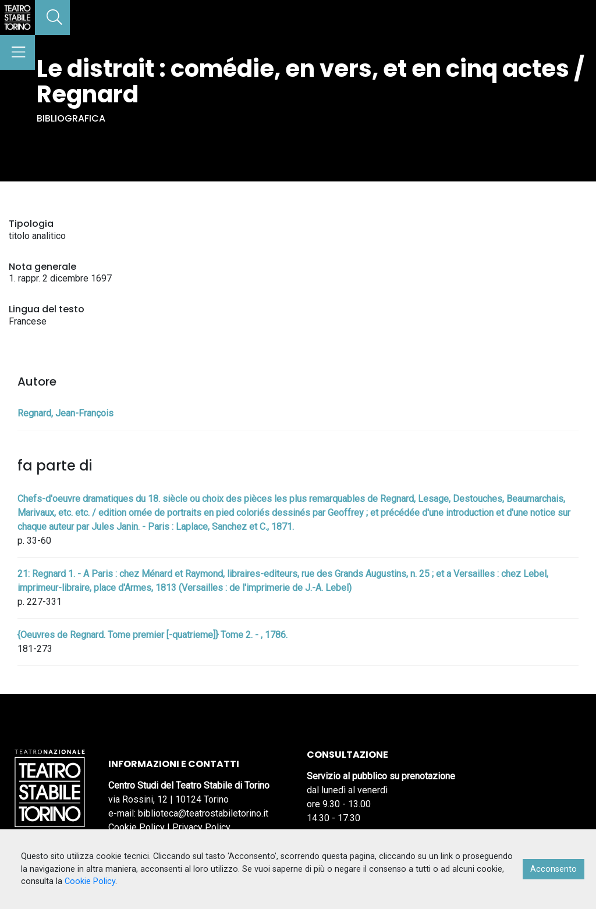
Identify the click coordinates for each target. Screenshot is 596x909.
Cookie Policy (136, 827)
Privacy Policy (201, 827)
